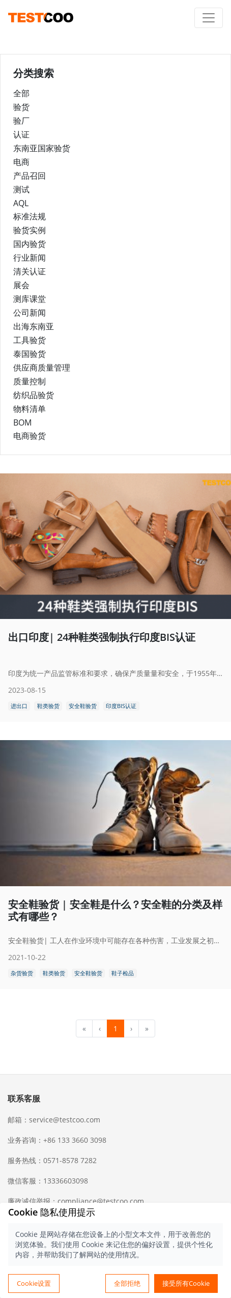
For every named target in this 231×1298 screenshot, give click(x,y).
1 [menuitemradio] (115, 1028)
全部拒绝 (127, 1283)
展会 (21, 285)
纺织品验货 (33, 395)
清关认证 (29, 271)
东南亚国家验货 (41, 148)
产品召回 (29, 175)
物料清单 (29, 408)
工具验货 (29, 340)
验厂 (21, 120)
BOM (22, 422)
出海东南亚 (33, 326)
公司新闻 (29, 312)
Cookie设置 (34, 1283)
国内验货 (29, 243)
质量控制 (29, 381)
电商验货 (29, 435)
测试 (21, 189)
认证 (21, 134)
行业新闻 (29, 257)
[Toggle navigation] (208, 18)
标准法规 (29, 216)
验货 (21, 106)
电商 (21, 161)
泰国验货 (29, 353)
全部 (21, 93)
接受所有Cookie (186, 1283)
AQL (20, 203)
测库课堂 (29, 298)
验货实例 (29, 230)
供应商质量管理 (41, 367)
